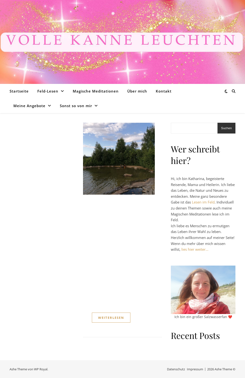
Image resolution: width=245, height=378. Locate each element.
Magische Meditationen (96, 91)
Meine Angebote (29, 105)
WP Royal (40, 369)
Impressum (195, 369)
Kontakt (164, 91)
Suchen (226, 128)
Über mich (137, 91)
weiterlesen (111, 317)
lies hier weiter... (194, 249)
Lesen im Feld (203, 202)
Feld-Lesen (47, 91)
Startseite (19, 91)
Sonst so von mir (76, 105)
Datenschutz (176, 369)
